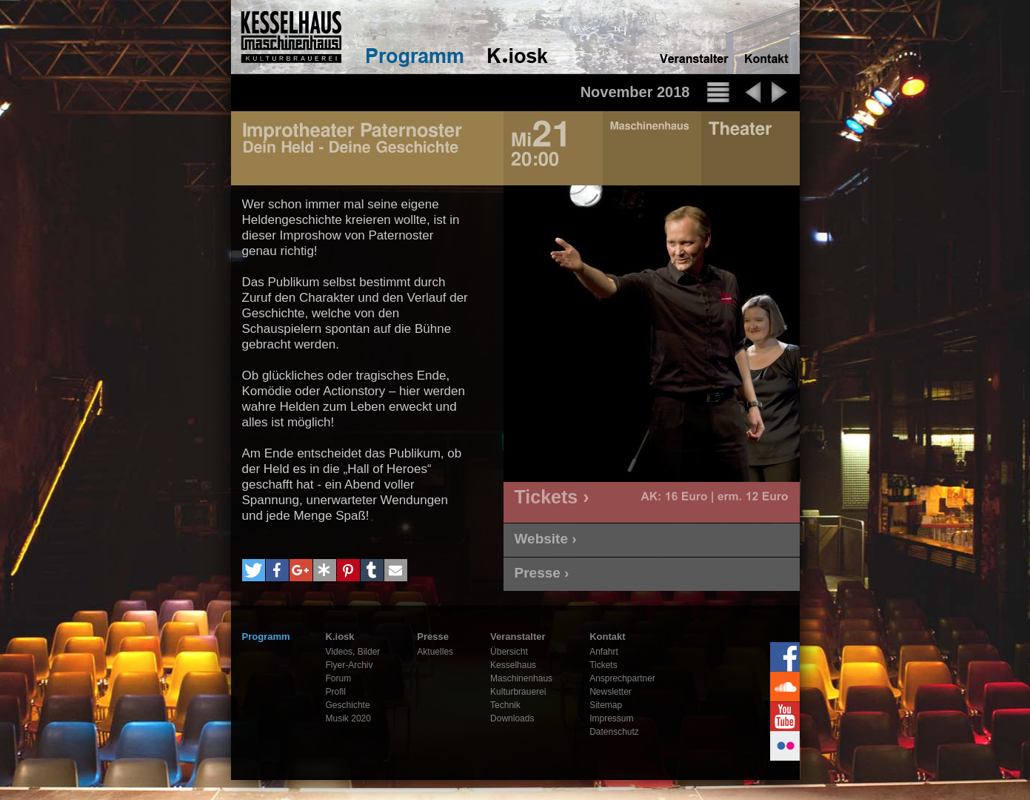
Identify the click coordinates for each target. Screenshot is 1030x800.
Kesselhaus (513, 665)
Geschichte (348, 705)
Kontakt (607, 636)
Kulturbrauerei (518, 692)
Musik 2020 (348, 718)
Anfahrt (603, 652)
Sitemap (605, 705)
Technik (505, 705)
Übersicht (509, 652)
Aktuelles (435, 652)
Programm (266, 636)
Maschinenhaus (521, 678)
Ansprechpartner (622, 678)
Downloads (512, 718)
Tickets (603, 665)
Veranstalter (517, 636)
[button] (253, 570)
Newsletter (610, 692)
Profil (336, 692)
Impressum (611, 718)
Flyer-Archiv (349, 665)
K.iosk (340, 636)
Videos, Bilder (353, 652)
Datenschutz (614, 732)
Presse (433, 636)
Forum (339, 678)
